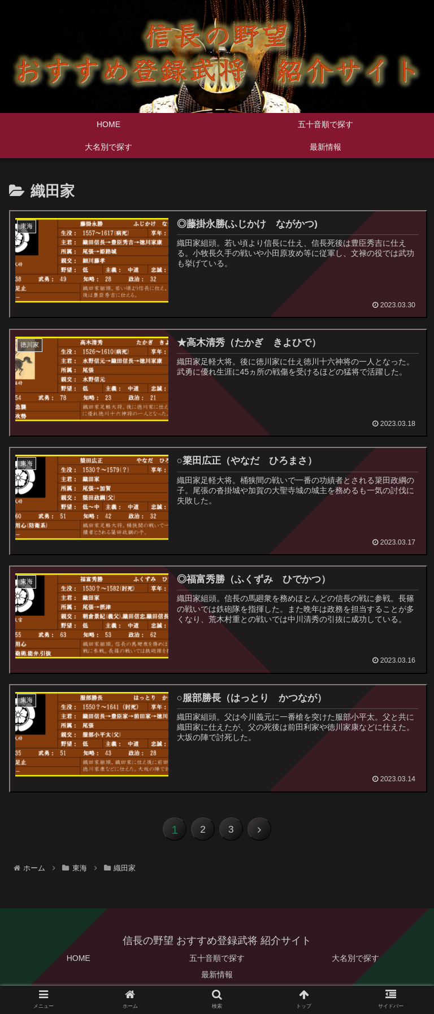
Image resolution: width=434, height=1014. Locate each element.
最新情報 (217, 977)
